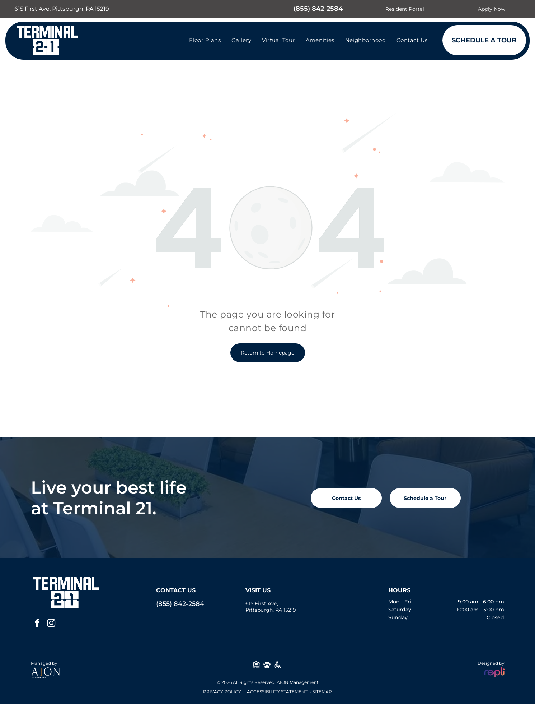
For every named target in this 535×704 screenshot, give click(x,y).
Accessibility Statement (277, 691)
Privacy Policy (222, 691)
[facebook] (37, 624)
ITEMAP (323, 691)
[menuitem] (205, 40)
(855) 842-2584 (318, 9)
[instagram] (51, 624)
